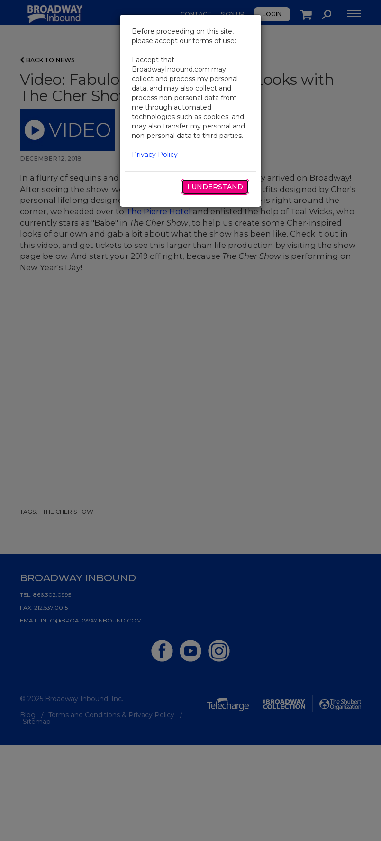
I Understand (215, 187)
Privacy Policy (155, 154)
